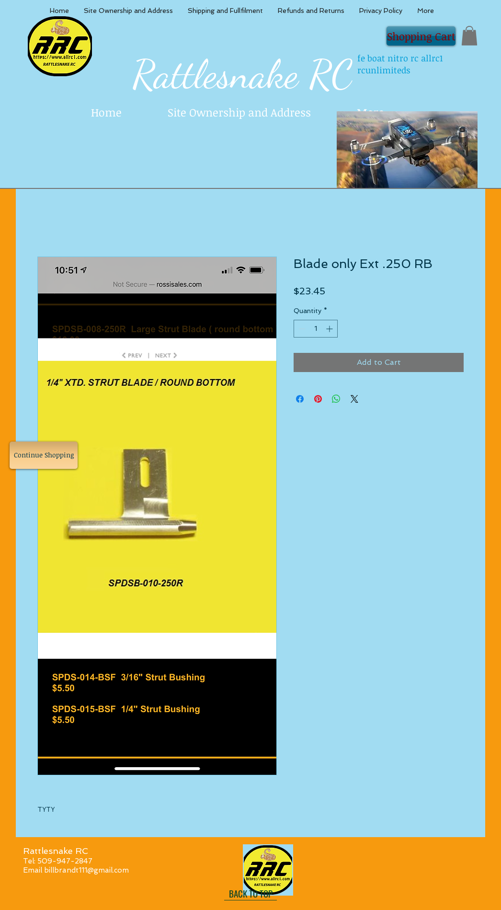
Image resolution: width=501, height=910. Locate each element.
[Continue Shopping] (44, 455)
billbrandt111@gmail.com (86, 870)
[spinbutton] (315, 328)
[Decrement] (301, 328)
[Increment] (330, 328)
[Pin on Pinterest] (318, 399)
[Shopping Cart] (421, 36)
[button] (469, 36)
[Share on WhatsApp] (336, 399)
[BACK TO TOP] (250, 893)
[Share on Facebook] (300, 399)
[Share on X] (354, 399)
